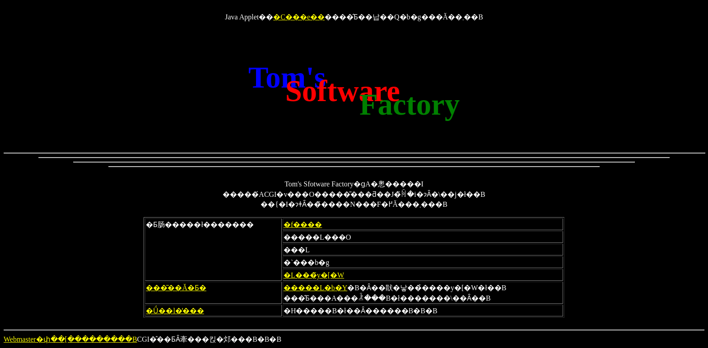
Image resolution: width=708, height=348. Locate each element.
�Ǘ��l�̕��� (175, 311)
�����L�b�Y (315, 288)
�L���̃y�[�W (314, 275)
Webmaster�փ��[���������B (70, 339)
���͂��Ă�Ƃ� (176, 288)
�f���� (303, 224)
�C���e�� (299, 17)
